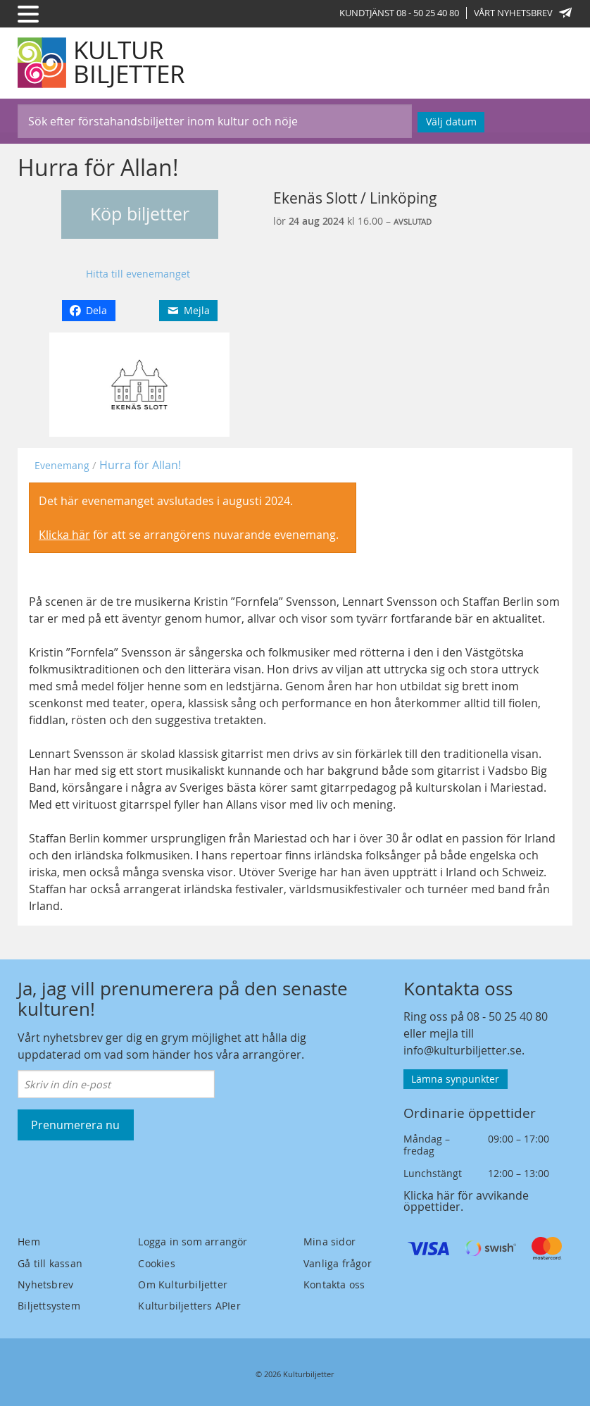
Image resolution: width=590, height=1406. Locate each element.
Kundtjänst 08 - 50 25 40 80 (399, 12)
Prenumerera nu (75, 1125)
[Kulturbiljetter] (102, 63)
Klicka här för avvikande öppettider (466, 1201)
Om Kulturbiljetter (182, 1284)
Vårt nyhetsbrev (523, 12)
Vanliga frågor (337, 1263)
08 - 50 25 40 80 (507, 1016)
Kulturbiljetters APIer (189, 1305)
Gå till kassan (50, 1263)
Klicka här (64, 534)
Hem (29, 1241)
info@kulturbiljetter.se (462, 1050)
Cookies (156, 1263)
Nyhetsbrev (45, 1284)
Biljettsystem (49, 1305)
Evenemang (61, 465)
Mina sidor (329, 1241)
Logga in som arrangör (192, 1241)
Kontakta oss (334, 1284)
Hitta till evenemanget (138, 273)
